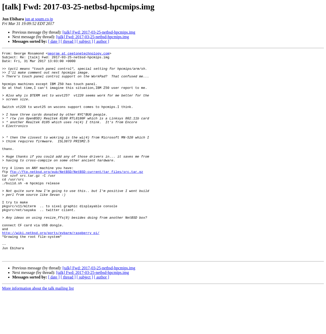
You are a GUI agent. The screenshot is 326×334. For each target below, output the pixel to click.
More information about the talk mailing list (38, 329)
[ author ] (101, 41)
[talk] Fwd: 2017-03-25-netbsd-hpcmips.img (98, 32)
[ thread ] (68, 41)
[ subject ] (85, 41)
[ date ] (54, 41)
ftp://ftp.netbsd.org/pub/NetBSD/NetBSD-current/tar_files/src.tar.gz (76, 196)
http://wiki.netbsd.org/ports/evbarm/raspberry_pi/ (50, 269)
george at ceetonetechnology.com (78, 54)
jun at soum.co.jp (39, 19)
